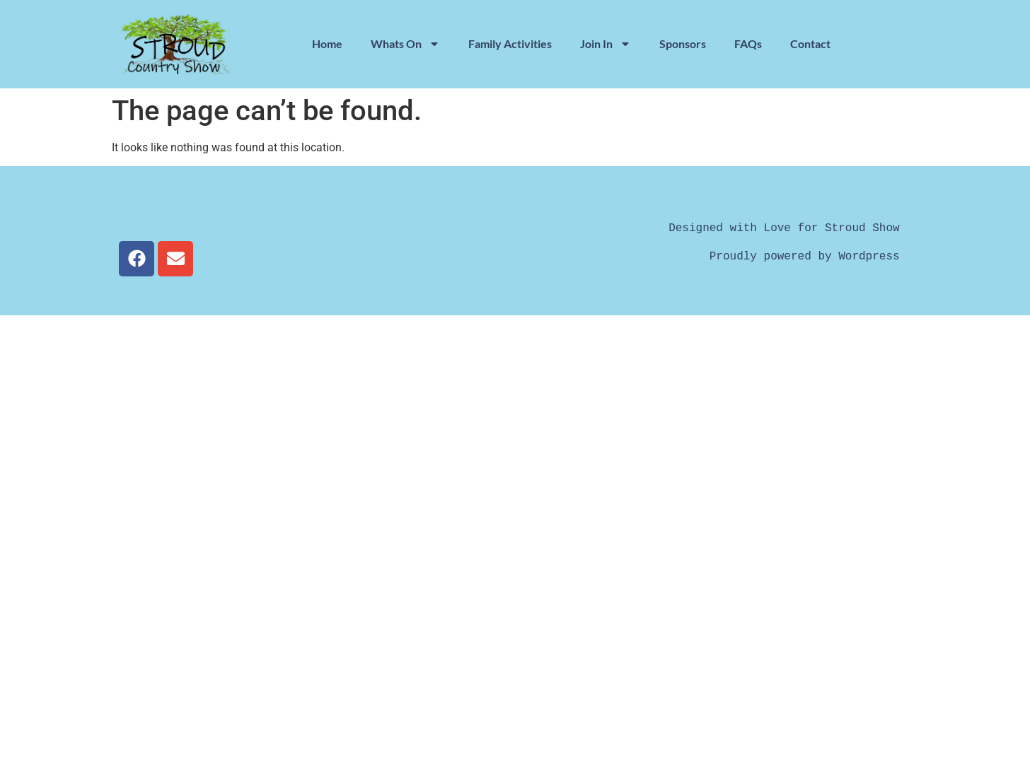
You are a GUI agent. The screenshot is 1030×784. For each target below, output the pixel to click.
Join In (605, 44)
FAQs (748, 43)
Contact (810, 43)
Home (327, 43)
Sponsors (682, 43)
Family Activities (510, 43)
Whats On (405, 44)
